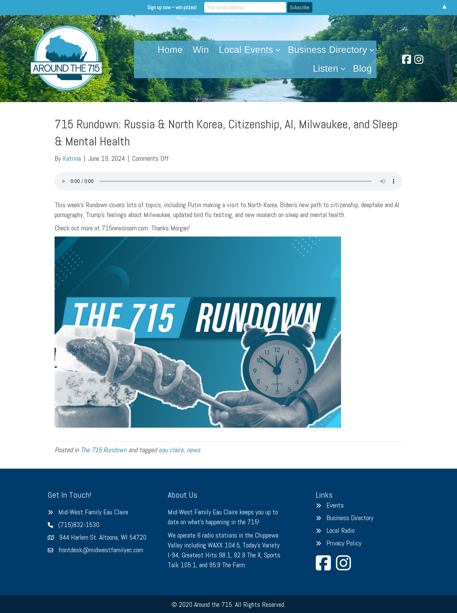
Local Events (246, 50)
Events (335, 505)
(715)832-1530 (78, 524)
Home (170, 50)
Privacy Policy (344, 543)
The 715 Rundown (103, 449)
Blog (362, 68)
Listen (325, 68)
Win (201, 50)
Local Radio (340, 530)
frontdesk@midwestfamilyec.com (100, 549)
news (193, 449)
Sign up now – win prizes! (171, 7)
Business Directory (327, 50)
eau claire (171, 449)
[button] (278, 50)
